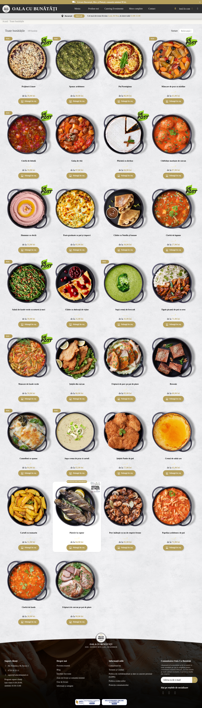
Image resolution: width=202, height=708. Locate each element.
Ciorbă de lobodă (28, 161)
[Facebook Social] (163, 693)
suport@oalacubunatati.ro (18, 675)
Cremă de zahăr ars (173, 458)
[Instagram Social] (169, 693)
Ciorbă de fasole (28, 607)
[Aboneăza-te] (195, 680)
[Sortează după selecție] (186, 31)
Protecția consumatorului (118, 685)
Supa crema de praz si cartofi (77, 458)
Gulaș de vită (76, 161)
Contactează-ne (115, 666)
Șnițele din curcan (76, 384)
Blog (58, 670)
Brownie (173, 384)
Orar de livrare (62, 682)
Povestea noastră (63, 666)
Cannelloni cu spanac (29, 458)
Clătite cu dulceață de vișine (77, 310)
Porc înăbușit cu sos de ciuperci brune (125, 533)
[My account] (186, 8)
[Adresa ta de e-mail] (176, 680)
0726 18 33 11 (13, 670)
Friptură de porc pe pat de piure (125, 384)
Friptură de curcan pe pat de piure (76, 607)
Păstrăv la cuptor (77, 533)
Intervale (79, 16)
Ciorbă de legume (173, 235)
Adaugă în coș (28, 101)
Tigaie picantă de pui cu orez (173, 310)
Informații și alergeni (65, 686)
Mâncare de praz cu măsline (173, 87)
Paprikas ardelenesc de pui (173, 533)
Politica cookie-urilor (117, 681)
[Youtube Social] (175, 693)
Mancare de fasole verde (28, 384)
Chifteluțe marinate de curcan (173, 161)
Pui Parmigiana (125, 87)
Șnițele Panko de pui (125, 458)
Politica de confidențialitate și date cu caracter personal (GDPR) (130, 675)
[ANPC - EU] (114, 702)
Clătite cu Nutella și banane (125, 235)
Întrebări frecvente (64, 674)
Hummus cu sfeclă (28, 235)
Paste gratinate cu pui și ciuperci (77, 235)
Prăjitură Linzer (28, 87)
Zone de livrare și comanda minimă (71, 678)
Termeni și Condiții (116, 670)
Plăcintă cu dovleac (125, 161)
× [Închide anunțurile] (200, 2)
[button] (78, 9)
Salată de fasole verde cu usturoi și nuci (28, 310)
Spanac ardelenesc (77, 87)
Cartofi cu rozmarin (28, 533)
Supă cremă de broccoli (125, 310)
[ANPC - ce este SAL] (87, 702)
